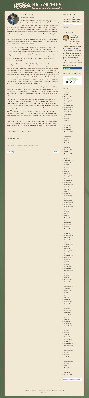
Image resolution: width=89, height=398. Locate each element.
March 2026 (67, 94)
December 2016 (68, 255)
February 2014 (68, 279)
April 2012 (66, 319)
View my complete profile (69, 65)
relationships (30, 145)
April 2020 (66, 215)
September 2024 (68, 112)
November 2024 (68, 107)
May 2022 (66, 169)
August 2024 (67, 114)
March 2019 (67, 229)
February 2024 (68, 125)
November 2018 (68, 235)
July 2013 (66, 293)
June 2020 (66, 211)
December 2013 (68, 284)
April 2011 (66, 334)
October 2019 (67, 224)
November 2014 (68, 270)
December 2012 (68, 306)
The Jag (10, 151)
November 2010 (68, 345)
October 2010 (67, 348)
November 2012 (68, 308)
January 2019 (67, 233)
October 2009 (67, 359)
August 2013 (67, 290)
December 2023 (68, 129)
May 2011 (66, 332)
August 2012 (67, 315)
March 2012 (67, 321)
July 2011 (66, 330)
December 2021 (68, 180)
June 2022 (66, 167)
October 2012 (67, 310)
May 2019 (66, 226)
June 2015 (66, 264)
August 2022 (67, 162)
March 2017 (67, 248)
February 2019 (68, 231)
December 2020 (68, 200)
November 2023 (68, 132)
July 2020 (66, 209)
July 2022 (66, 165)
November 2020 (68, 202)
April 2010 (66, 357)
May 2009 (66, 368)
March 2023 (67, 147)
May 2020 (66, 213)
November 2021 (68, 182)
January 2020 (67, 220)
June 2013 (66, 295)
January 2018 (67, 240)
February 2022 (68, 176)
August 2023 (67, 136)
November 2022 (68, 156)
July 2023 (66, 138)
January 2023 (67, 151)
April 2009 (66, 370)
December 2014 (68, 268)
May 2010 (66, 354)
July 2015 (66, 262)
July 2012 (66, 317)
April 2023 (66, 145)
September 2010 (68, 350)
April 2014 (66, 277)
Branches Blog (17, 145)
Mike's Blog (24, 145)
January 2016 (67, 259)
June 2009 (66, 365)
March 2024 (67, 123)
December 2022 (68, 154)
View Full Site (44, 393)
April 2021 (66, 191)
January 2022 (67, 178)
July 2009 (66, 363)
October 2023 (67, 134)
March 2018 (67, 237)
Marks (56, 151)
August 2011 (67, 328)
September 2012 (68, 312)
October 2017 (67, 242)
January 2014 (67, 282)
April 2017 (66, 246)
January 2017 (67, 253)
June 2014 (66, 275)
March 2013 (67, 299)
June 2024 (66, 116)
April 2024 (66, 120)
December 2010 (68, 343)
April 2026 (66, 92)
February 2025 (68, 101)
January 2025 (67, 103)
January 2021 (67, 198)
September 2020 (68, 207)
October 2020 (67, 204)
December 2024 (68, 105)
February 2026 (68, 96)
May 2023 (66, 143)
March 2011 (67, 337)
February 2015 (68, 266)
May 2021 (66, 189)
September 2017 (68, 244)
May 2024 (66, 118)
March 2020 (67, 218)
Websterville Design (58, 390)
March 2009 (67, 372)
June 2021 (66, 187)
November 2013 (68, 286)
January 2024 (67, 127)
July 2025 (66, 98)
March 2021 (67, 193)
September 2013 (68, 288)
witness (36, 145)
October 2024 (67, 109)
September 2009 (68, 361)
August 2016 (67, 257)
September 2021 (68, 184)
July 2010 (66, 352)
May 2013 (66, 297)
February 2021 (68, 195)
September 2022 (68, 160)
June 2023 (66, 140)
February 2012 (68, 323)
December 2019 (68, 222)
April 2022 (66, 171)
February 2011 (68, 339)
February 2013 (68, 301)
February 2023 (68, 149)
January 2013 (67, 304)
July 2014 (66, 273)
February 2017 (68, 251)
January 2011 (67, 341)
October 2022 (67, 158)
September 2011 (68, 326)
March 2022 (67, 173)
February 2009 (68, 374)
